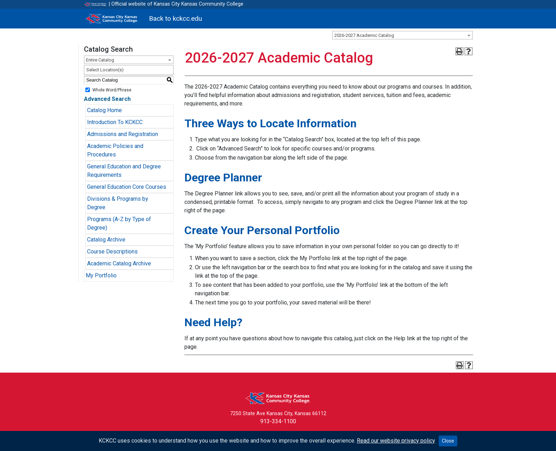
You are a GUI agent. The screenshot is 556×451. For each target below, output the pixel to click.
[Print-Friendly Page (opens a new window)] (459, 51)
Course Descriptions (112, 251)
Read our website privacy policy (396, 440)
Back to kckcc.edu (175, 18)
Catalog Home (104, 110)
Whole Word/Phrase (111, 89)
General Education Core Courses (126, 186)
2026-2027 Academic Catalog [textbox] (364, 35)
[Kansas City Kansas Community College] (111, 18)
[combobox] (402, 35)
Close (448, 441)
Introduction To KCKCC (115, 122)
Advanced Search (107, 99)
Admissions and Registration (122, 134)
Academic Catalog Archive (119, 263)
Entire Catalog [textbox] (100, 60)
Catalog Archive (106, 239)
